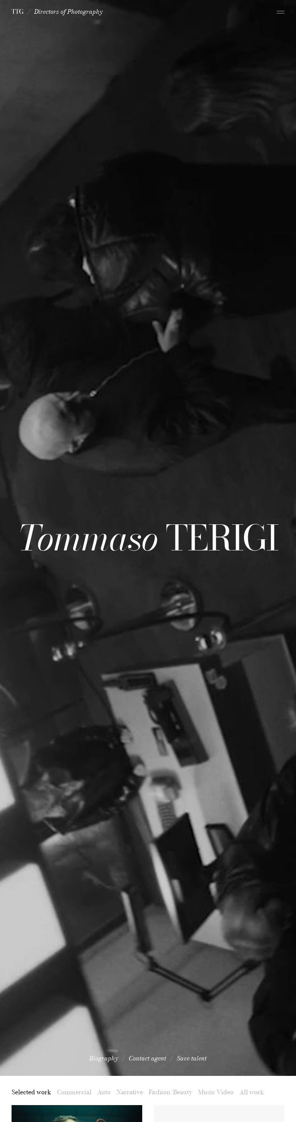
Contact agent (147, 1058)
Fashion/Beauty (170, 1092)
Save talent (192, 1058)
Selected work (31, 1092)
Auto (104, 1092)
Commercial (74, 1092)
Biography (103, 1058)
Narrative (129, 1092)
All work (251, 1092)
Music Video (216, 1092)
